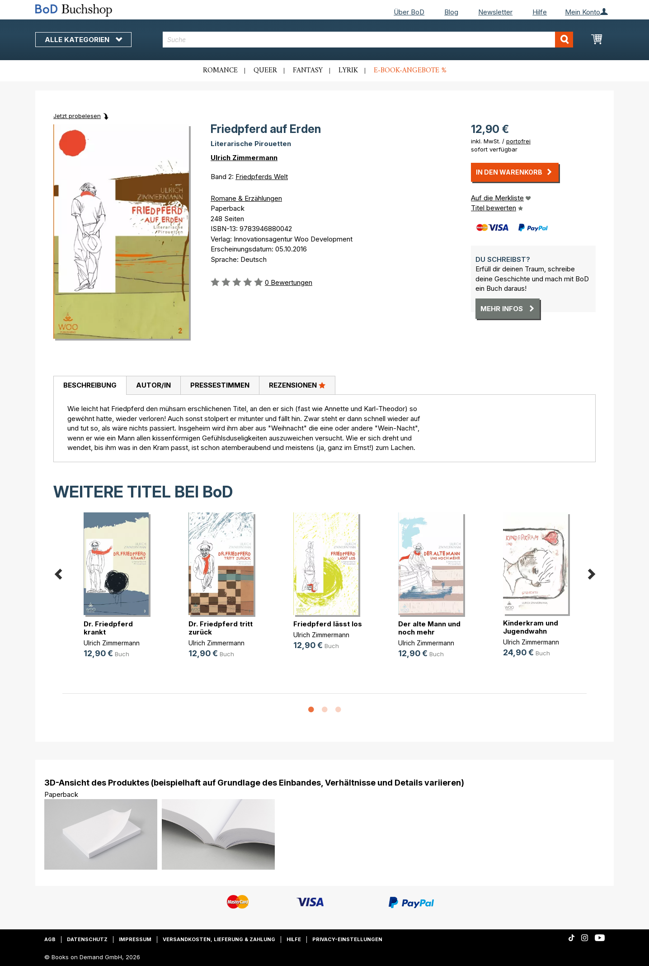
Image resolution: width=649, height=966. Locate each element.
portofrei (518, 141)
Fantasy (308, 70)
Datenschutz (87, 939)
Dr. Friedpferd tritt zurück (220, 628)
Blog (451, 12)
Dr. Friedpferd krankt (108, 628)
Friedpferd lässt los (327, 624)
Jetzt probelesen (77, 115)
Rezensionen (297, 385)
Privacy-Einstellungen (347, 939)
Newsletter (495, 12)
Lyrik (348, 70)
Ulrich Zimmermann (244, 157)
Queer (265, 70)
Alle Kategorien (83, 39)
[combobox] (368, 39)
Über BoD (409, 12)
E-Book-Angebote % (410, 70)
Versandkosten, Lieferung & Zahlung (219, 939)
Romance (220, 70)
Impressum (135, 939)
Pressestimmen (219, 385)
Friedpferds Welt (261, 176)
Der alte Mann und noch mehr (429, 628)
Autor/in (153, 385)
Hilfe (539, 12)
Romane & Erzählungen (246, 198)
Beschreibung (90, 385)
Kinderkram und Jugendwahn (530, 627)
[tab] (89, 386)
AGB (50, 939)
